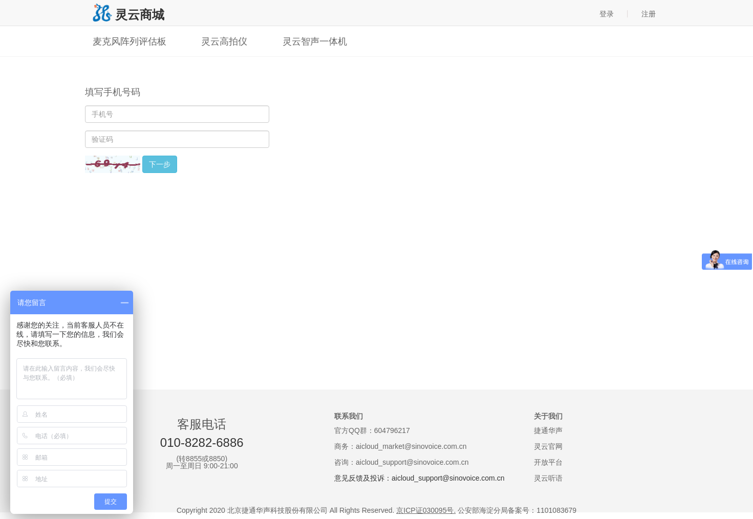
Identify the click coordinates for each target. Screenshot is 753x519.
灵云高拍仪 (224, 41)
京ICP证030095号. (426, 510)
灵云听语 (548, 478)
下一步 (159, 164)
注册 (648, 14)
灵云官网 (548, 446)
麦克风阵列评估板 (129, 41)
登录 (606, 14)
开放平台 (548, 462)
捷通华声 (548, 430)
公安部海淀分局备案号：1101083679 (517, 510)
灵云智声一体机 (315, 41)
